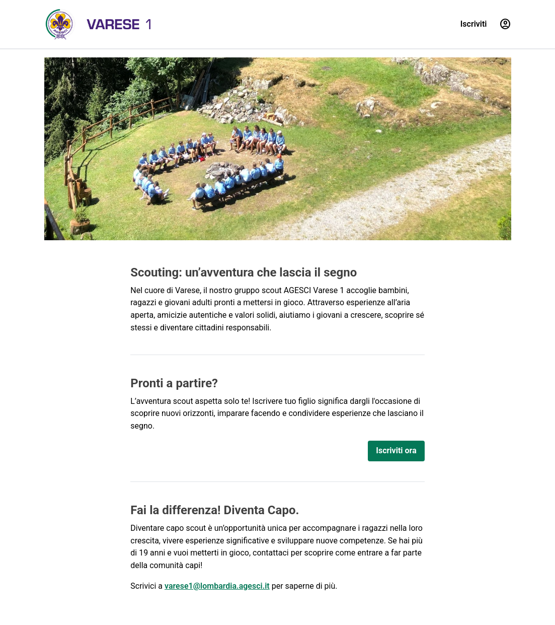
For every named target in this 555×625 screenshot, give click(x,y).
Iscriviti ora (396, 450)
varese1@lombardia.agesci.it (217, 586)
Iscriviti (473, 24)
